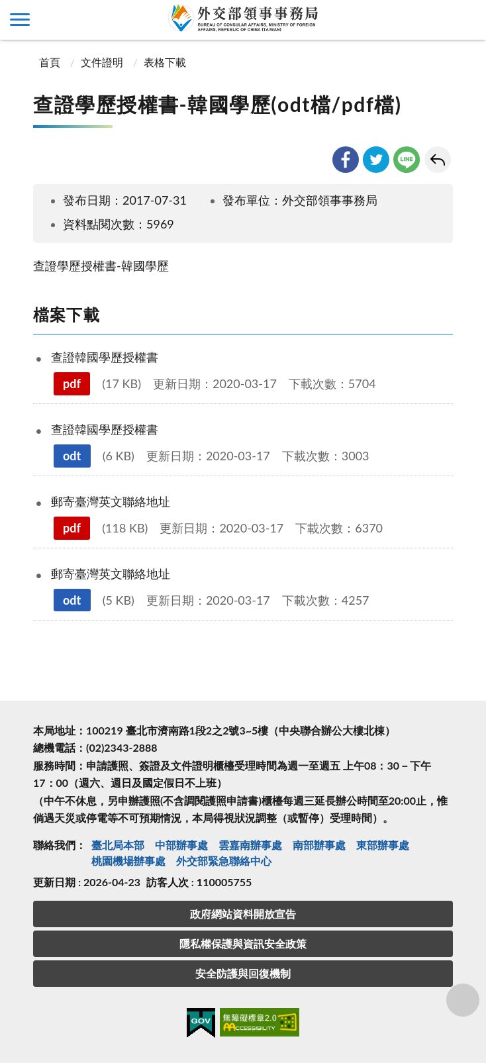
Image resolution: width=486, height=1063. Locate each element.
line (406, 159)
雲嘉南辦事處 (250, 844)
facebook (345, 159)
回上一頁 (437, 159)
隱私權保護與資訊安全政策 (243, 943)
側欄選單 (20, 19)
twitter (376, 159)
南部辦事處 (319, 844)
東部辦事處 (382, 844)
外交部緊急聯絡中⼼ (223, 860)
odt (72, 455)
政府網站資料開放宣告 (243, 913)
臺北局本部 (117, 844)
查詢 (466, 20)
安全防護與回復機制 (243, 973)
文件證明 (102, 62)
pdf (72, 383)
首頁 (48, 62)
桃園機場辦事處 (128, 860)
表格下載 (165, 62)
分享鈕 (463, 1000)
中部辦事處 (181, 844)
